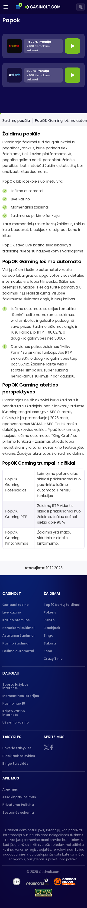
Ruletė (49, 620)
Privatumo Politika (18, 804)
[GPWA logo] (43, 892)
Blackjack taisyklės (18, 756)
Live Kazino (11, 612)
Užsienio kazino (15, 722)
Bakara (50, 643)
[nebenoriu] (37, 881)
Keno (48, 651)
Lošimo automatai (18, 651)
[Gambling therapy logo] (64, 881)
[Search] (80, 7)
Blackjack (52, 628)
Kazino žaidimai (15, 643)
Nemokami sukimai (18, 628)
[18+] (17, 881)
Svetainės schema (18, 812)
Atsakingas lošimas (19, 797)
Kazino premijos (16, 620)
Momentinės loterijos (20, 695)
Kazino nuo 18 (13, 703)
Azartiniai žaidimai (18, 635)
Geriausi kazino (15, 604)
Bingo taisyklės (15, 763)
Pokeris (50, 612)
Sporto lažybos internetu (15, 686)
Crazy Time (53, 658)
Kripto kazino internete (13, 713)
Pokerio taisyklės (17, 748)
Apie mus (10, 789)
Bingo (48, 635)
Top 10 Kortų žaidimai (62, 604)
